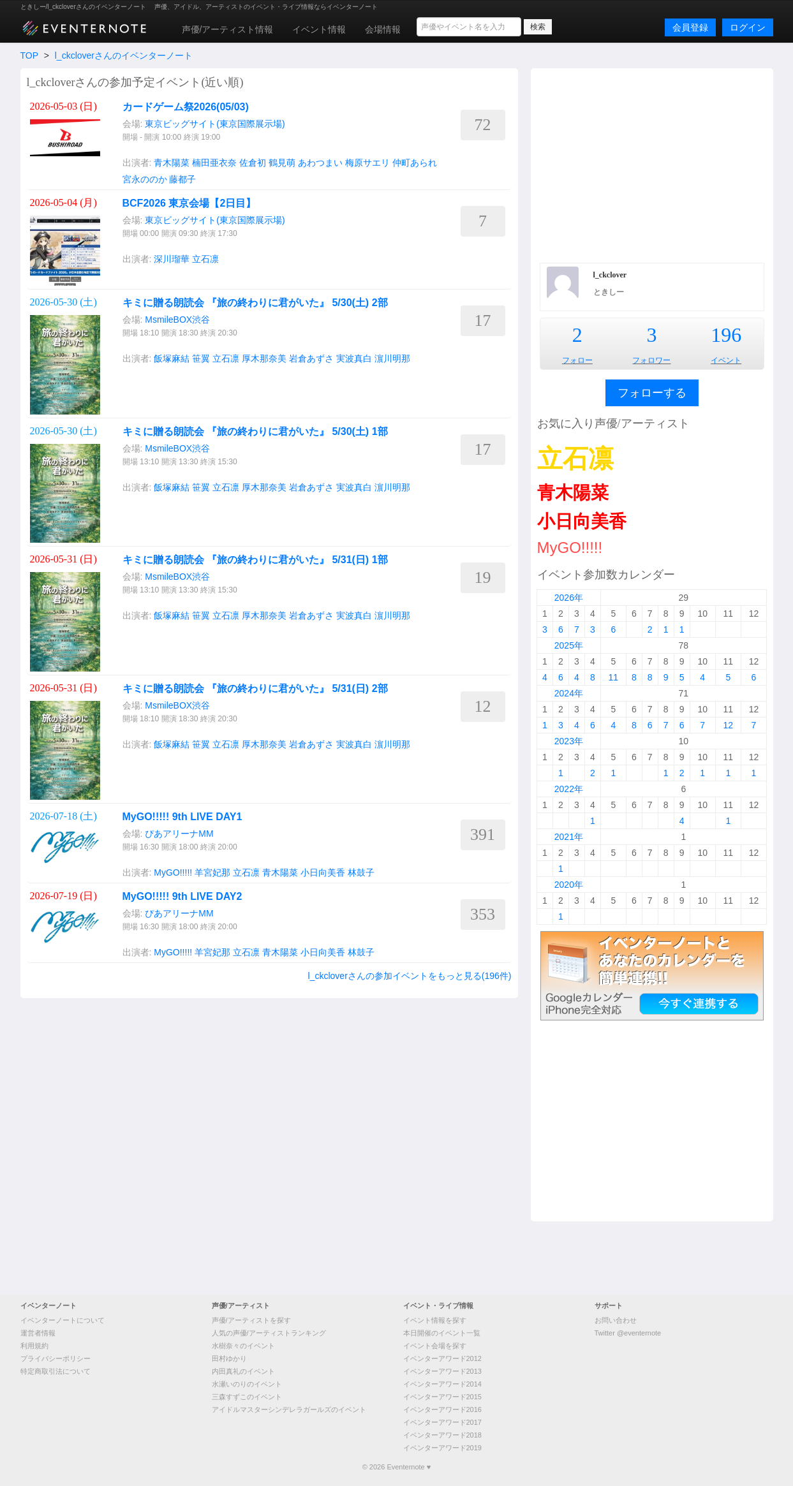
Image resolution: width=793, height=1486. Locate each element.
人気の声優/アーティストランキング (269, 1333)
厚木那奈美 (264, 358)
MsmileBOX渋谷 (177, 319)
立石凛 (205, 259)
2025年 (568, 645)
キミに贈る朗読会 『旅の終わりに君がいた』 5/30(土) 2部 (255, 302)
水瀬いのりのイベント (247, 1384)
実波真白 (354, 358)
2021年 (568, 837)
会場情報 (383, 29)
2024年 (568, 693)
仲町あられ (414, 163)
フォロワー (651, 360)
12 (728, 725)
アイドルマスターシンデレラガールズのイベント (289, 1409)
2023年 (568, 741)
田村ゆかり (229, 1358)
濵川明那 (392, 358)
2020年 (568, 884)
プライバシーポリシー (55, 1358)
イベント (726, 360)
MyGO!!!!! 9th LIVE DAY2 (182, 896)
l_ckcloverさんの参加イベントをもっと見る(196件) (410, 976)
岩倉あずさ (311, 358)
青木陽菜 (171, 163)
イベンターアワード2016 (442, 1409)
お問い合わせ (616, 1320)
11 (614, 677)
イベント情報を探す (434, 1320)
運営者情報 (38, 1333)
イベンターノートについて (62, 1320)
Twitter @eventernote (628, 1333)
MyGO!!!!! (173, 872)
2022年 (568, 789)
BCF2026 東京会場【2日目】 (189, 203)
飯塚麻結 (171, 358)
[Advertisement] (652, 164)
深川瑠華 (171, 259)
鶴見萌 (282, 163)
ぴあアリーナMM (179, 833)
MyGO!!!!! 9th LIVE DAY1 (182, 816)
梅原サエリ (367, 163)
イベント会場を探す (434, 1346)
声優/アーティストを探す (251, 1320)
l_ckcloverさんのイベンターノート (124, 55)
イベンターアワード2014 (442, 1384)
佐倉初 (252, 163)
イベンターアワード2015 (442, 1397)
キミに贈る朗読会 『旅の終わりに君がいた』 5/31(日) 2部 (255, 688)
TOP (29, 55)
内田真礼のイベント (243, 1371)
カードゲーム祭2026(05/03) (185, 106)
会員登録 (690, 27)
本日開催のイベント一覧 (441, 1333)
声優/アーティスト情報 (228, 29)
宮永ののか (144, 179)
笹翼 (201, 358)
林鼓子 (361, 872)
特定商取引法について (55, 1371)
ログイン (748, 27)
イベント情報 (319, 29)
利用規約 (34, 1346)
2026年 (568, 597)
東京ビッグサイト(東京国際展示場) (215, 124)
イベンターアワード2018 (442, 1435)
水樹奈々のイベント (243, 1346)
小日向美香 (322, 872)
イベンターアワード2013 (442, 1371)
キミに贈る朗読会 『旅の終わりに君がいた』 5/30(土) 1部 (255, 431)
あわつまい (320, 163)
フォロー (577, 360)
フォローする (652, 392)
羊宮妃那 (212, 872)
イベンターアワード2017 (442, 1422)
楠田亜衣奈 (214, 163)
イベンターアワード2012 (442, 1358)
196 (726, 334)
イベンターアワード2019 (442, 1448)
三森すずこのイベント (247, 1397)
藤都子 (182, 179)
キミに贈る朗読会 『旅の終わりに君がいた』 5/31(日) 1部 (255, 559)
